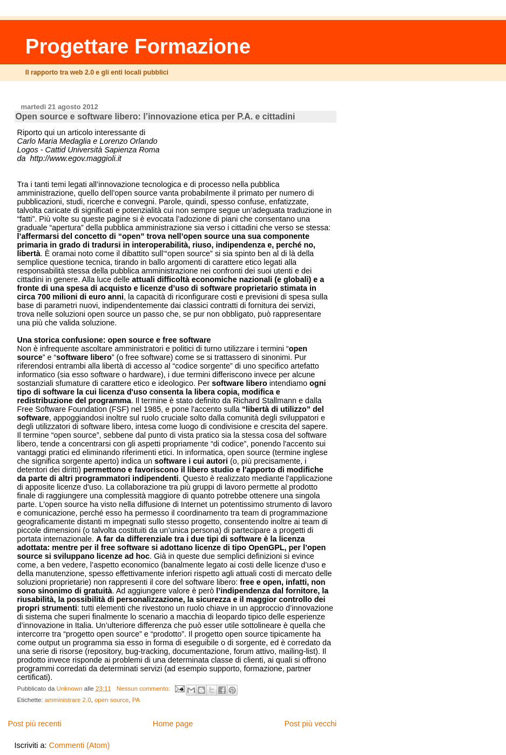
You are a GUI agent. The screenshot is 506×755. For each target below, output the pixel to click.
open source (112, 700)
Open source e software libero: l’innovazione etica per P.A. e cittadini (155, 116)
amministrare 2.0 (68, 700)
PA (136, 700)
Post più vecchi (311, 723)
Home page (173, 723)
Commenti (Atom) (79, 745)
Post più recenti (34, 723)
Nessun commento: (144, 688)
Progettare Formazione (138, 46)
